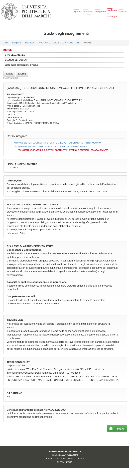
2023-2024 (29, 43)
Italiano (9, 73)
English (22, 73)
